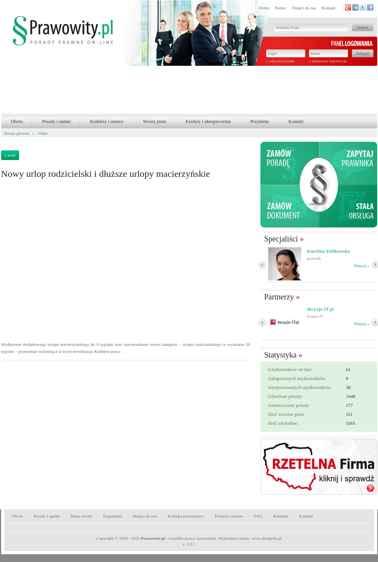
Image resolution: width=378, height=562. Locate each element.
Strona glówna (16, 133)
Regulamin (112, 516)
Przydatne (259, 121)
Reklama (280, 516)
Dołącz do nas (304, 7)
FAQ (258, 516)
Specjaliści (281, 238)
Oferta (17, 121)
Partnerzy (279, 296)
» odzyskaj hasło (280, 60)
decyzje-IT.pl (320, 309)
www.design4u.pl (267, 538)
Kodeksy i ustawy (106, 121)
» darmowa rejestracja (328, 60)
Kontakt (328, 7)
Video (42, 133)
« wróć (10, 155)
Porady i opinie (56, 121)
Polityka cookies (229, 516)
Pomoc (281, 7)
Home (264, 7)
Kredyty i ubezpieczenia (208, 121)
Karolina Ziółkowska (328, 251)
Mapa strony (81, 516)
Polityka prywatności (186, 516)
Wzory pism (154, 121)
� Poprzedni (262, 264)
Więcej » (361, 265)
